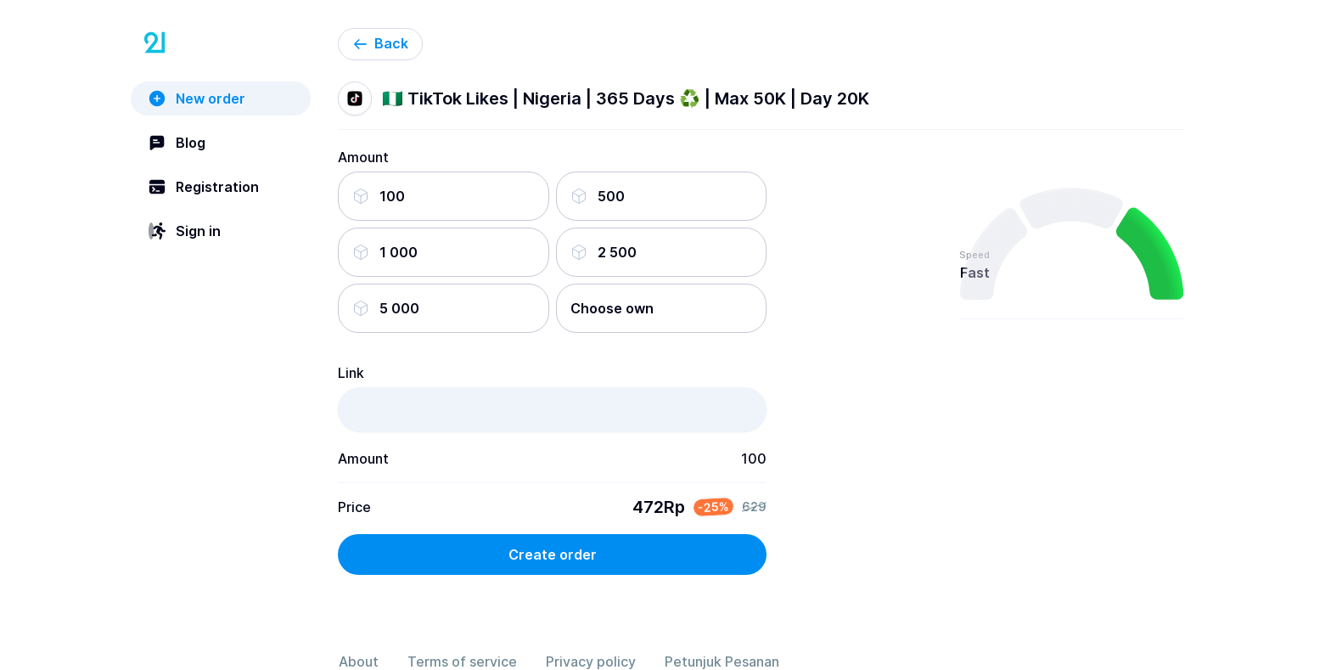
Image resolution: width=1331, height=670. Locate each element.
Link (351, 372)
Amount (363, 157)
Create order (552, 554)
